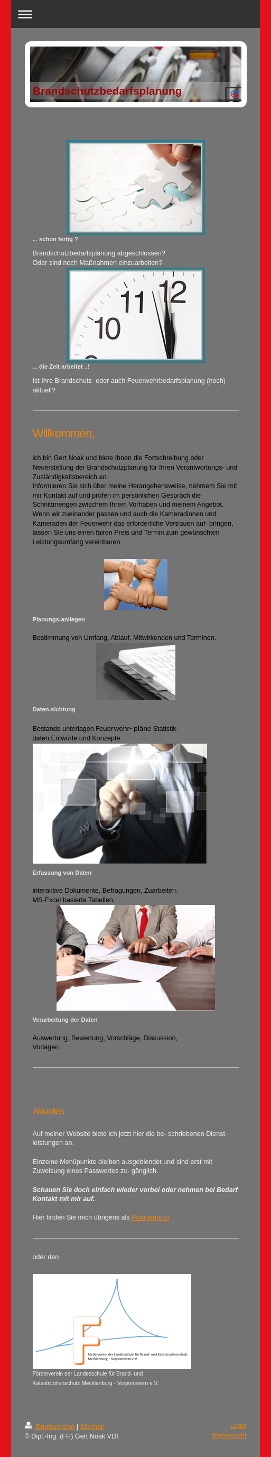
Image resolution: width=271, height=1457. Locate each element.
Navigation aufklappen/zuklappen (136, 14)
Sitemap (92, 1427)
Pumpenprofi (150, 1217)
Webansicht (229, 1435)
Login (238, 1425)
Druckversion (51, 1427)
